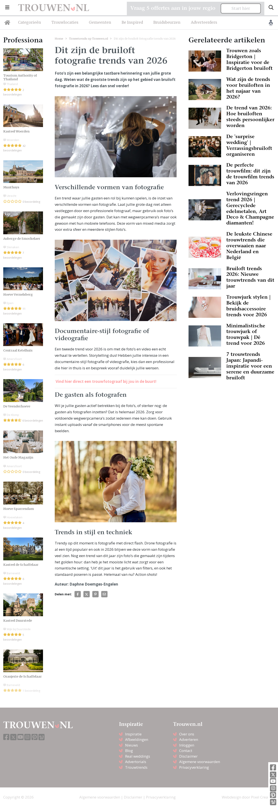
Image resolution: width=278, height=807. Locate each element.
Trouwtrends (136, 767)
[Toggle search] (271, 7)
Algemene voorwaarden (199, 761)
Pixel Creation (263, 797)
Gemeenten (100, 22)
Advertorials (135, 761)
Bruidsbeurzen (166, 22)
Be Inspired (132, 22)
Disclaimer (188, 756)
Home (59, 38)
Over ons (186, 734)
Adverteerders (204, 22)
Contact (185, 750)
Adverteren (188, 739)
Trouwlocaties (64, 22)
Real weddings (137, 756)
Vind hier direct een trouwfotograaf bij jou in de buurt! (106, 381)
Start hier (241, 8)
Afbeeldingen (136, 739)
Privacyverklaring (194, 767)
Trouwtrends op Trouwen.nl (88, 38)
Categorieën (29, 22)
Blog (129, 750)
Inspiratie (133, 734)
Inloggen (186, 745)
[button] (7, 7)
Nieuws (131, 745)
